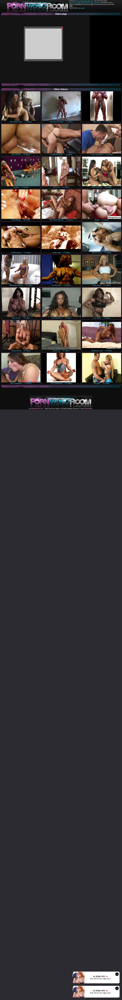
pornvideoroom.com (36, 408)
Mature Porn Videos (87, 2)
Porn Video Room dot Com (85, 1)
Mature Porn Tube (75, 2)
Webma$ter (88, 408)
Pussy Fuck (81, 8)
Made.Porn (97, 2)
